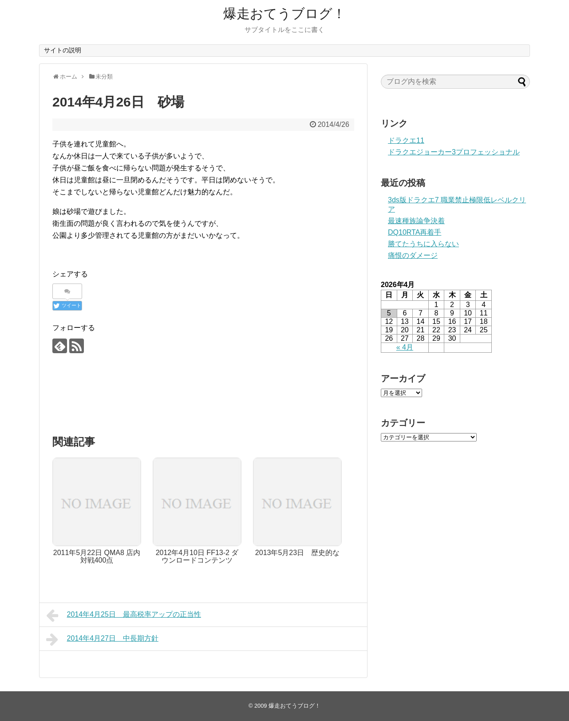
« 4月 (404, 347)
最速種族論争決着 (416, 221)
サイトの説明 (62, 50)
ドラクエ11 (406, 140)
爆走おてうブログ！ (284, 13)
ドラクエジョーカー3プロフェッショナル (454, 152)
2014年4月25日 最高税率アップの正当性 (123, 615)
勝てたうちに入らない (423, 244)
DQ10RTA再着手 (414, 232)
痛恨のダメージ (413, 255)
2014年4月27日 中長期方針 (102, 639)
